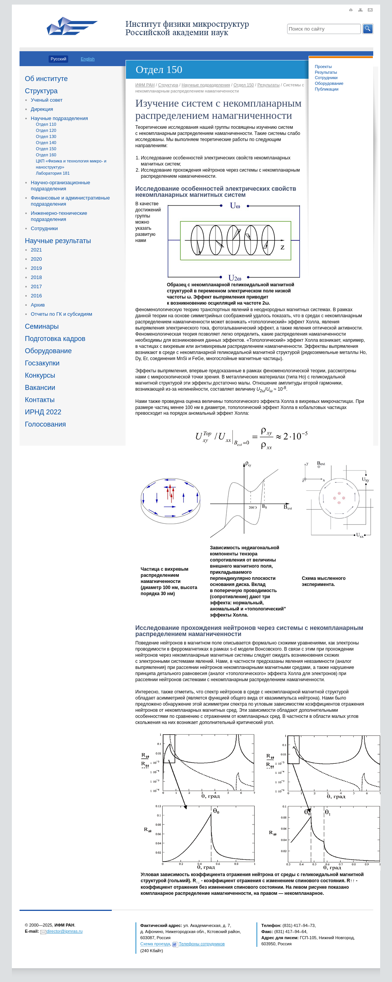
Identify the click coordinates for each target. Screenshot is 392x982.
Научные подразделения (59, 118)
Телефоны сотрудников (202, 943)
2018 (36, 277)
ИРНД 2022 (43, 412)
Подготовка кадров (55, 338)
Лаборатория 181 (53, 173)
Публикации (326, 89)
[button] (368, 29)
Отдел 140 (46, 142)
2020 (36, 259)
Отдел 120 (46, 130)
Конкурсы (40, 375)
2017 (36, 286)
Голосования (45, 424)
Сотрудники (44, 228)
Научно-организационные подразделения (60, 186)
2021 (36, 250)
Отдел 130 (46, 136)
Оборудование (48, 351)
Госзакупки (42, 363)
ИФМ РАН (145, 85)
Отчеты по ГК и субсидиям (61, 314)
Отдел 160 (46, 155)
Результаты (326, 72)
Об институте (46, 79)
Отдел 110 (46, 124)
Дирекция (42, 109)
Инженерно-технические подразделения (59, 216)
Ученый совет (47, 100)
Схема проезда (155, 943)
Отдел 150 (46, 148)
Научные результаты (58, 241)
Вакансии (40, 387)
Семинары (42, 326)
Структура (41, 91)
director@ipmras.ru (65, 931)
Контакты (40, 400)
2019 (36, 268)
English (88, 59)
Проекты (323, 66)
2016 (36, 296)
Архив (38, 305)
